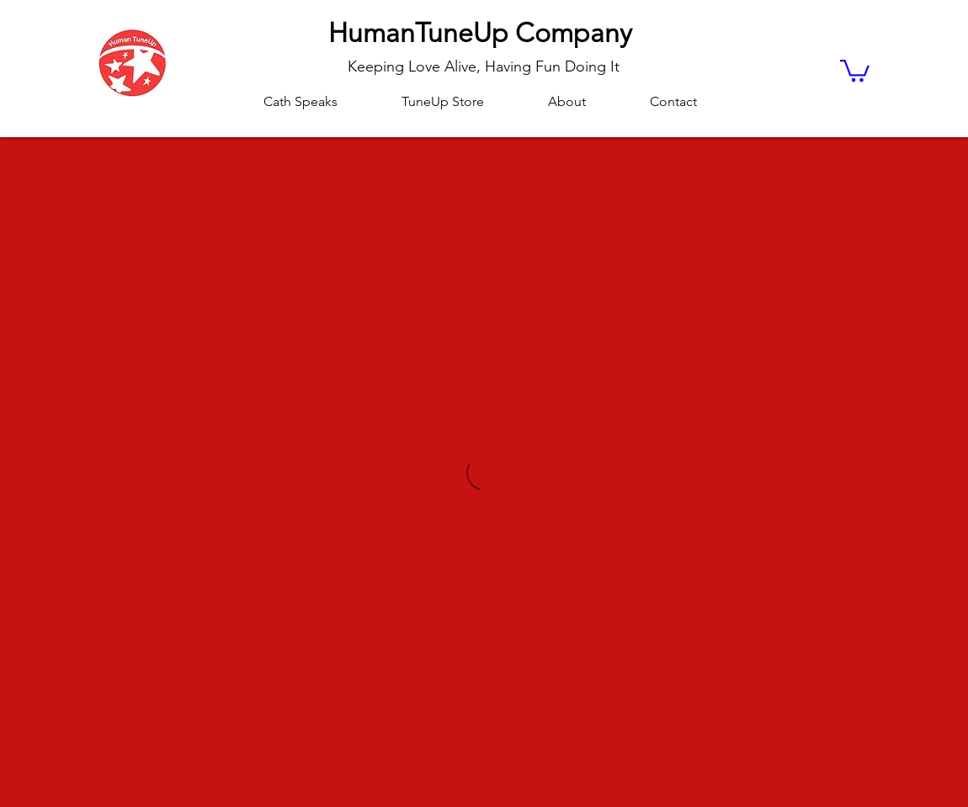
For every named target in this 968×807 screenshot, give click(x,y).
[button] (855, 69)
